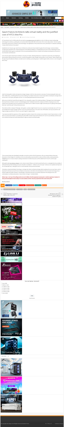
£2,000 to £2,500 (5, 290)
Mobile (27, 18)
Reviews (14, 18)
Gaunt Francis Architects (9, 189)
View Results (32, 298)
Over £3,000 (5, 293)
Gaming (21, 18)
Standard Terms (25, 423)
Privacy (61, 423)
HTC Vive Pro (19, 189)
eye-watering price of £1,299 (32, 40)
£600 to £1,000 (5, 285)
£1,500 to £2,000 (5, 288)
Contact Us (57, 423)
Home (3, 17)
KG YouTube (48, 18)
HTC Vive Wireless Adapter (13, 163)
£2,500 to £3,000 (5, 291)
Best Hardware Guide (36, 18)
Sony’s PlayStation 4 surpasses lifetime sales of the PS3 (10, 194)
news (25, 189)
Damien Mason (6, 37)
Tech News (6, 27)
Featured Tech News (14, 27)
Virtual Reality (32, 37)
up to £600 (4, 283)
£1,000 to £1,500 (5, 286)
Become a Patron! (6, 181)
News (7, 18)
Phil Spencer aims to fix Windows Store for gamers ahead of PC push (53, 194)
